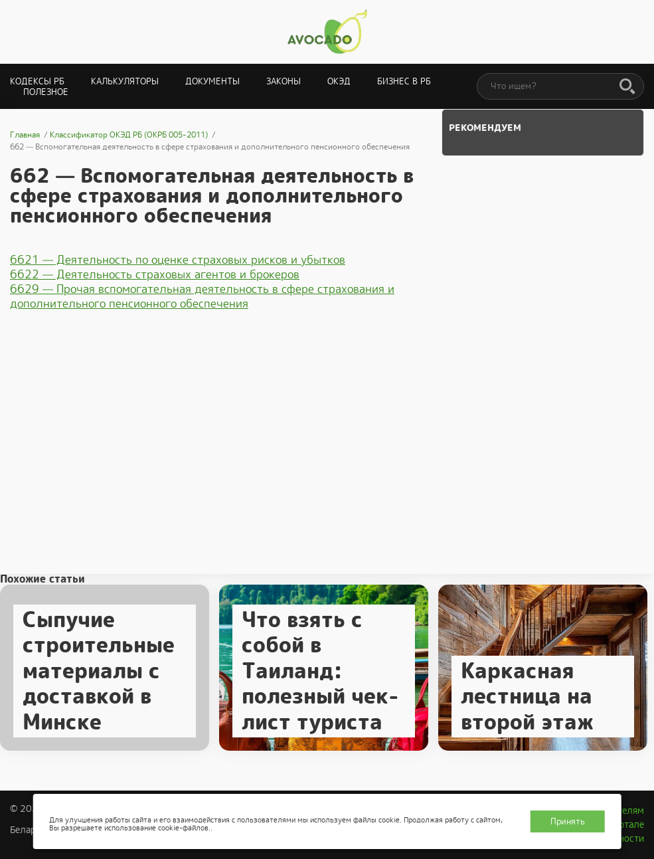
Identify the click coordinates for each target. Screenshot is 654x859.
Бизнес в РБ (404, 81)
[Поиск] (627, 87)
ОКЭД (339, 81)
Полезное (45, 92)
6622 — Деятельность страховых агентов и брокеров (154, 274)
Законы (283, 81)
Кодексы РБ (37, 81)
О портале (621, 824)
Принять (567, 821)
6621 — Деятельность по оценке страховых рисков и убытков (177, 260)
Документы (212, 81)
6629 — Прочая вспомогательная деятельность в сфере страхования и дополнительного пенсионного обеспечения (202, 296)
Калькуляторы (125, 81)
